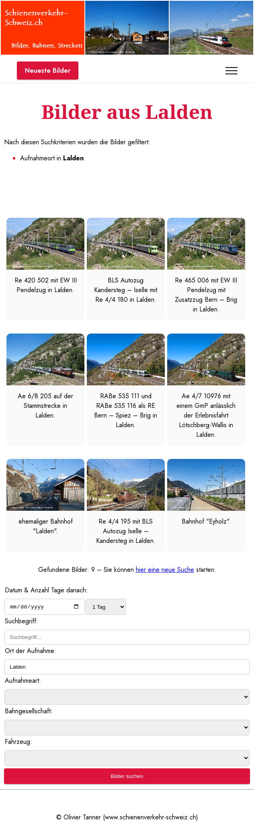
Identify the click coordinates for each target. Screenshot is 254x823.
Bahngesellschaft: (29, 712)
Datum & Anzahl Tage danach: (46, 590)
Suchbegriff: (21, 621)
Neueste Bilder (47, 70)
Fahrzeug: (18, 742)
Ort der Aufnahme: (30, 651)
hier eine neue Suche (165, 569)
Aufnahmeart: (23, 681)
